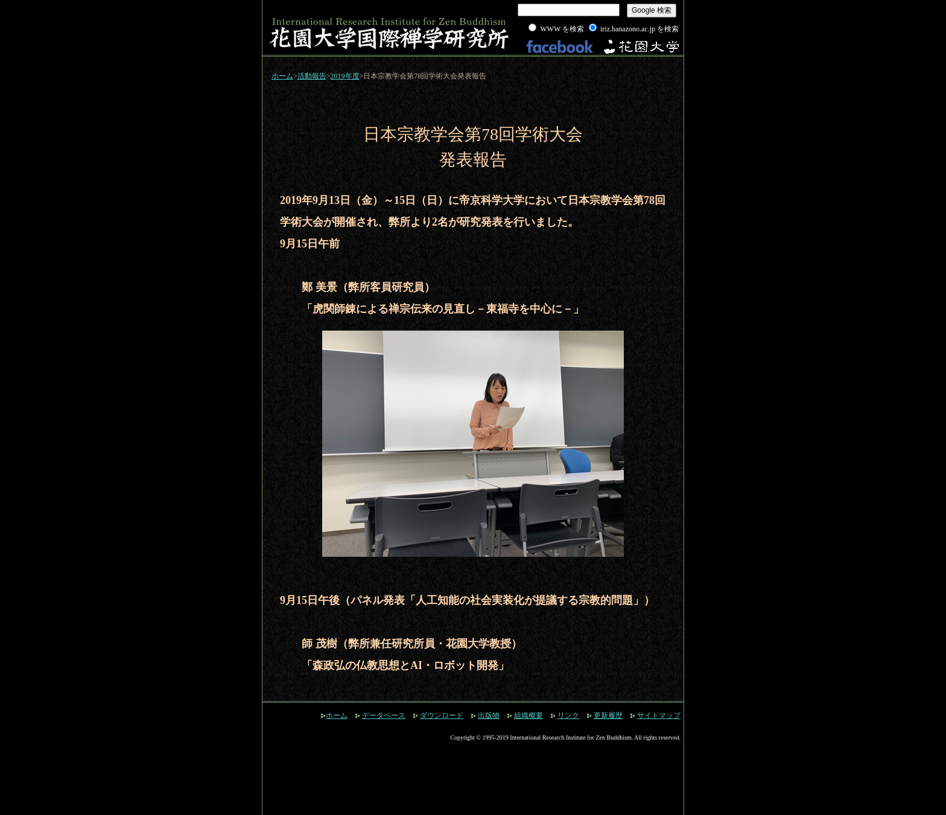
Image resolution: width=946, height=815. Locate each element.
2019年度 (345, 76)
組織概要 (528, 715)
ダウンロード (441, 715)
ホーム (282, 76)
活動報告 (311, 76)
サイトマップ (659, 715)
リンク (568, 715)
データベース (383, 715)
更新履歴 (608, 715)
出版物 (489, 715)
